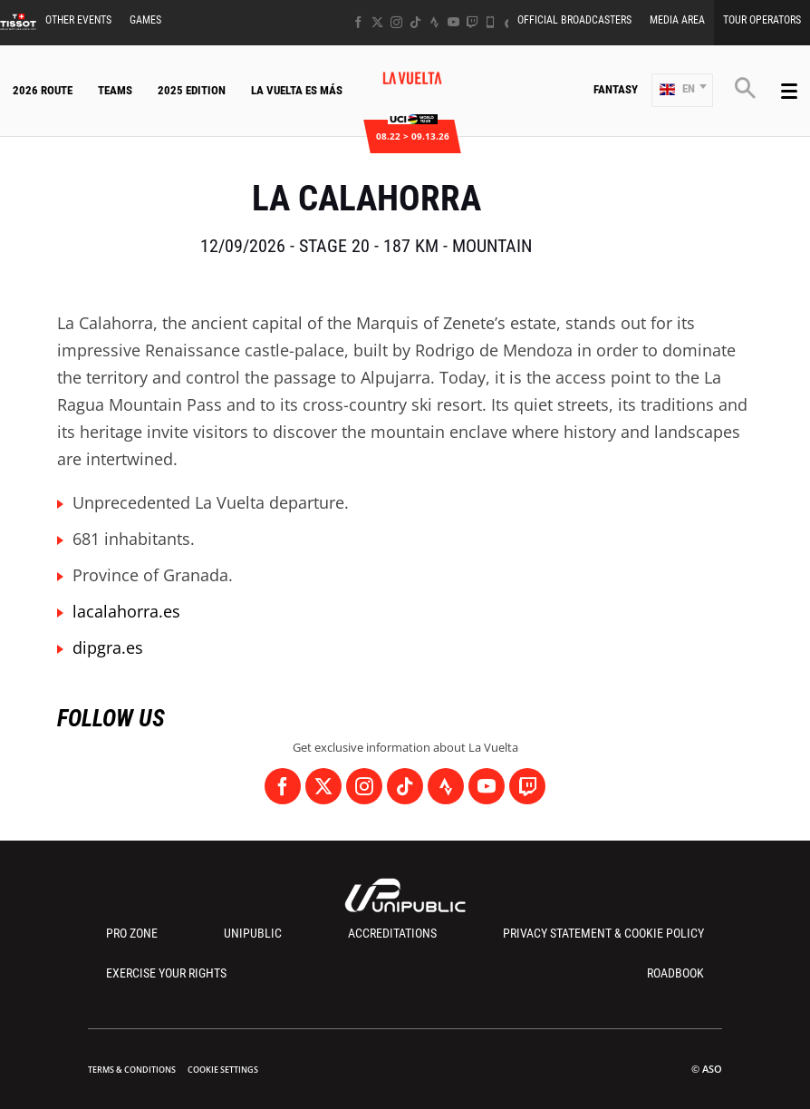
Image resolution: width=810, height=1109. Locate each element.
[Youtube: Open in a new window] (453, 22)
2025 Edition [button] (192, 90)
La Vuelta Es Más (296, 90)
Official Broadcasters (574, 20)
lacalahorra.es (126, 611)
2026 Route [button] (42, 90)
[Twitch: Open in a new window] (472, 22)
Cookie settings (223, 1069)
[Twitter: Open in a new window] (377, 22)
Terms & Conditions (132, 1069)
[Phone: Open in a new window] (490, 22)
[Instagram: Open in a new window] (396, 22)
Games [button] (145, 20)
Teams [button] (115, 90)
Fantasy (615, 89)
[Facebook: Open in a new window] (358, 22)
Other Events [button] (78, 20)
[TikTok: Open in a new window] (415, 22)
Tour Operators (762, 20)
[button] (682, 90)
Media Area (677, 20)
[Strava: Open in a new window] (434, 22)
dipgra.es (107, 647)
